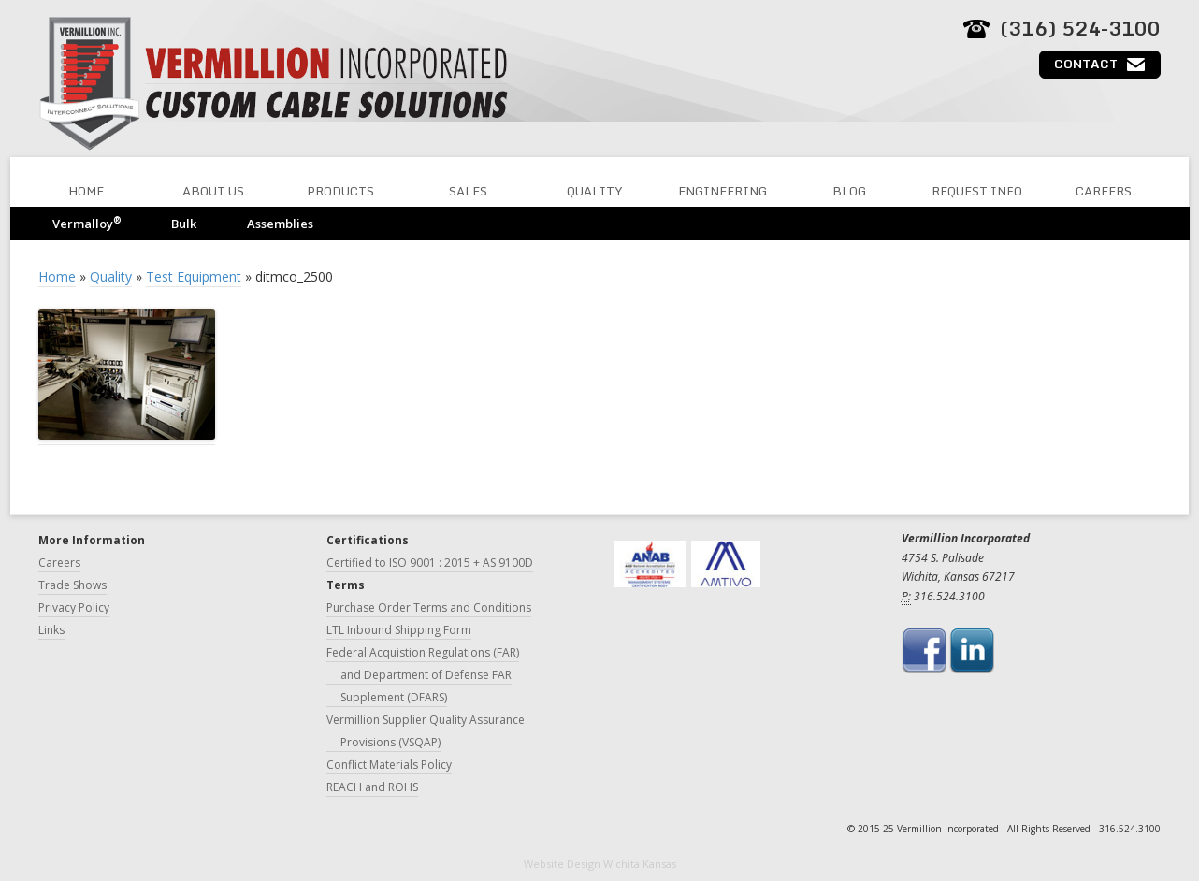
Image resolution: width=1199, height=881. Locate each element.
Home (86, 191)
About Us (213, 191)
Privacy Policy (73, 607)
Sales (468, 191)
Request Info (977, 191)
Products (340, 191)
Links (51, 630)
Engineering (722, 191)
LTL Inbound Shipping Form (398, 630)
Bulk (183, 223)
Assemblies (280, 223)
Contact (1086, 63)
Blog (849, 191)
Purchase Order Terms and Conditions (428, 607)
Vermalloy (86, 223)
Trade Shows (72, 585)
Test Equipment (193, 276)
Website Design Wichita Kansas (600, 864)
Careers (1104, 191)
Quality (595, 191)
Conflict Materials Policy (389, 765)
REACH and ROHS (372, 787)
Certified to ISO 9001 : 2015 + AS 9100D (429, 562)
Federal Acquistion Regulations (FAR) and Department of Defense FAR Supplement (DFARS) (422, 674)
